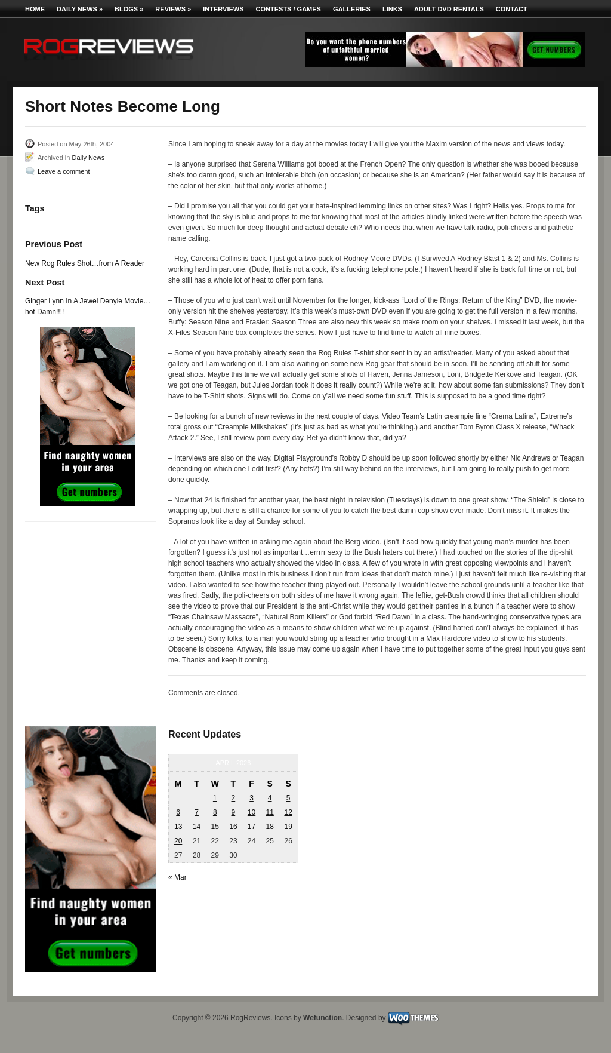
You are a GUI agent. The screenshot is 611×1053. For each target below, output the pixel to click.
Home (35, 9)
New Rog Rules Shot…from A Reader (84, 263)
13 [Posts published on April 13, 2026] (178, 826)
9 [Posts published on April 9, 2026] (234, 812)
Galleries (352, 9)
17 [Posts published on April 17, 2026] (251, 826)
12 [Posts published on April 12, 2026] (288, 812)
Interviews (223, 9)
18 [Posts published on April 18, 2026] (269, 826)
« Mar (177, 877)
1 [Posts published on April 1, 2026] (215, 798)
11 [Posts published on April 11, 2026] (269, 812)
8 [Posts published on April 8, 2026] (215, 812)
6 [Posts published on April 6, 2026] (178, 812)
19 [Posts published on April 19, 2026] (288, 826)
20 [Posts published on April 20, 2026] (178, 841)
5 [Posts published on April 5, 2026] (288, 798)
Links (392, 9)
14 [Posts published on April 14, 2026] (196, 826)
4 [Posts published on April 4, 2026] (270, 798)
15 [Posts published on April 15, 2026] (215, 826)
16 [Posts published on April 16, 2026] (233, 826)
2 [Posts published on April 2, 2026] (234, 798)
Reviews (173, 9)
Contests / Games (288, 9)
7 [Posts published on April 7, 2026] (197, 812)
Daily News (80, 9)
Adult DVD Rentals (449, 9)
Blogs (129, 9)
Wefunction (322, 1018)
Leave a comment (64, 171)
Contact (511, 9)
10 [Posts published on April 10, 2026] (251, 812)
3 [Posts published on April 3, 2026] (251, 798)
